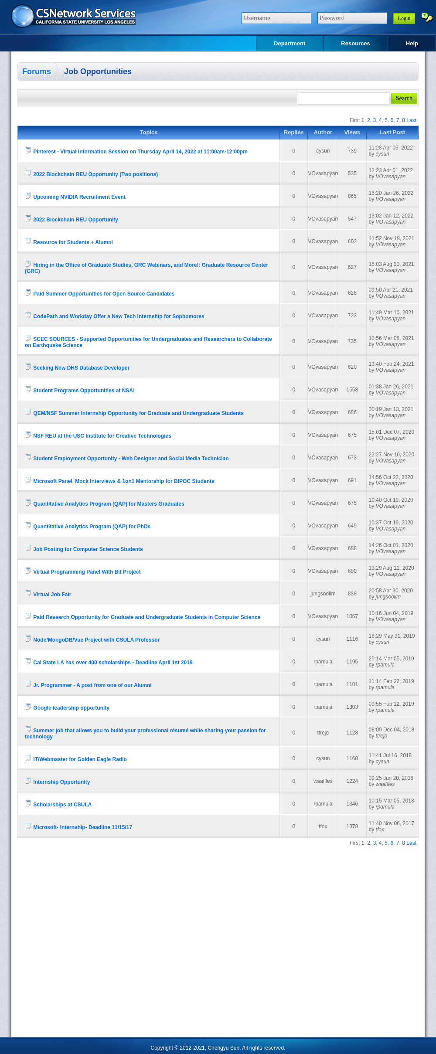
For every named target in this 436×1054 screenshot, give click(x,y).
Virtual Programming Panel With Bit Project (83, 571)
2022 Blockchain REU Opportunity (71, 218)
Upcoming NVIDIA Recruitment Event (75, 196)
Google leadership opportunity (67, 707)
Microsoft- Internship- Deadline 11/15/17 (78, 826)
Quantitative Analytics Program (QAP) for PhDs (87, 525)
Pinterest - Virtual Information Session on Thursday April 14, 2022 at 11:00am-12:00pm (136, 150)
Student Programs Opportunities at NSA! (80, 389)
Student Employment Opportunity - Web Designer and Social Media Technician (127, 457)
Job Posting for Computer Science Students (84, 548)
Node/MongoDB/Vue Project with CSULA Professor (92, 639)
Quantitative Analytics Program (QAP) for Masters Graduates (104, 503)
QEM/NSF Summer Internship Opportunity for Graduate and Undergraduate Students (134, 412)
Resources (355, 43)
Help (412, 43)
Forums (36, 71)
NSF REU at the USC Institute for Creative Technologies (98, 435)
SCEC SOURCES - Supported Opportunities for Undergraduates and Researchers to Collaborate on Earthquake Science (148, 341)
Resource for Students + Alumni (69, 241)
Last (411, 120)
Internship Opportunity (57, 781)
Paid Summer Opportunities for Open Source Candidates (99, 293)
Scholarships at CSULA (58, 803)
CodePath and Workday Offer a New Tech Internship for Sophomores (114, 315)
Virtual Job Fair (48, 593)
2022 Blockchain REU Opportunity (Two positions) (91, 173)
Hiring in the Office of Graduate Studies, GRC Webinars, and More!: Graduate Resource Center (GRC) (146, 267)
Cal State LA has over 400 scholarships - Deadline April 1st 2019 (109, 661)
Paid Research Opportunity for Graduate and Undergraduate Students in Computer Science (142, 616)
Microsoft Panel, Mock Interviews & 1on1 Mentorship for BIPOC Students (120, 480)
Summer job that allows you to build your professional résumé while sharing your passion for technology (145, 732)
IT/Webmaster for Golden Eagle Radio (76, 758)
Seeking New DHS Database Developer (77, 367)
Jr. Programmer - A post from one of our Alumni (88, 684)
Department (289, 43)
